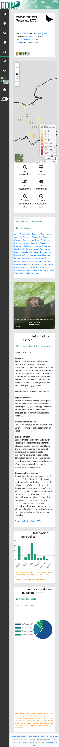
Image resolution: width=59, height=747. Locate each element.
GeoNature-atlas (26, 743)
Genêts (17, 249)
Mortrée (47, 261)
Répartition (34, 346)
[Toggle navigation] (7, 11)
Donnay (34, 243)
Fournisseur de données (25, 599)
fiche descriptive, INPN (31, 521)
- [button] (17, 78)
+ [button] (17, 70)
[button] (17, 74)
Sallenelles (37, 270)
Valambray (48, 270)
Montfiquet (37, 261)
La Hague (34, 252)
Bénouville (36, 237)
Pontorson (18, 264)
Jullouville (24, 252)
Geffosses (28, 246)
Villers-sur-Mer (32, 273)
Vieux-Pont (19, 273)
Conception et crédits (37, 737)
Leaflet (38, 162)
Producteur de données (25, 605)
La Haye (43, 252)
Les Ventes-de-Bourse (24, 258)
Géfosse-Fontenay (42, 246)
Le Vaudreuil (40, 258)
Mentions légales (52, 737)
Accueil (13, 737)
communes (22, 221)
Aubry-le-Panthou (22, 237)
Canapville (47, 237)
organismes (36, 221)
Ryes (35, 264)
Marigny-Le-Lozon (22, 261)
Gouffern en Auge (30, 249)
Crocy (26, 243)
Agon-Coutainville (22, 234)
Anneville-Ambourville (42, 234)
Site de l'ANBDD (22, 737)
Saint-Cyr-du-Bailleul (33, 267)
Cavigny (17, 240)
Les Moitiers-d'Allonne (40, 255)
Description (21, 346)
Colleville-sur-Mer (31, 240)
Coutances (45, 240)
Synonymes (47, 346)
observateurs (23, 228)
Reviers (28, 264)
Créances (18, 243)
